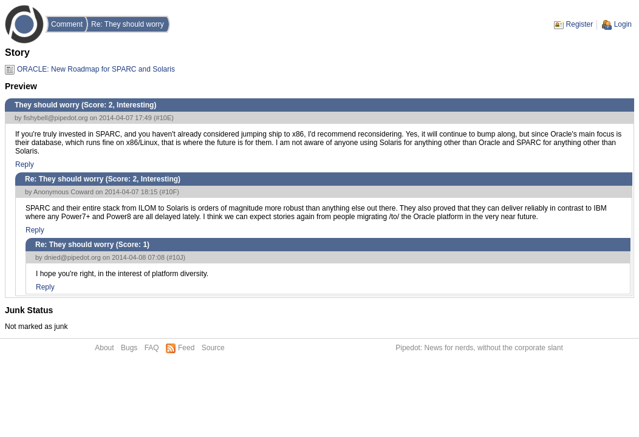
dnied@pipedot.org (72, 257)
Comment (67, 24)
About (104, 348)
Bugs (129, 348)
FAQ (152, 348)
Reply (24, 164)
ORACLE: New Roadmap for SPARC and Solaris (96, 69)
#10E (164, 117)
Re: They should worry (127, 24)
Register (579, 24)
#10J (176, 257)
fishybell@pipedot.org (56, 117)
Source (213, 348)
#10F (169, 191)
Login (623, 24)
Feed (186, 348)
